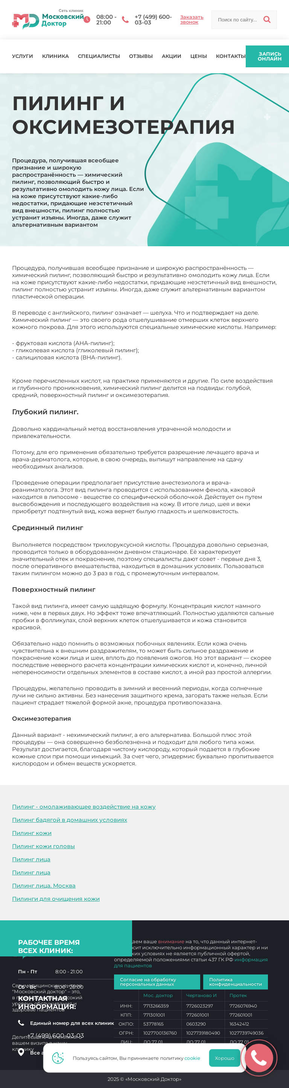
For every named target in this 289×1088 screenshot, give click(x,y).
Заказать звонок (192, 19)
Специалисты (99, 56)
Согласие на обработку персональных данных (148, 982)
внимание (171, 941)
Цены (198, 56)
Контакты (231, 56)
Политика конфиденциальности (235, 982)
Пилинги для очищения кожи (56, 898)
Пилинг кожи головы (43, 846)
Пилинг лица (31, 859)
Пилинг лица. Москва (44, 885)
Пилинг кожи (32, 832)
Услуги (22, 56)
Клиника (55, 56)
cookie (194, 1058)
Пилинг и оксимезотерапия (178, 763)
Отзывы (141, 56)
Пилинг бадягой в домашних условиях (69, 819)
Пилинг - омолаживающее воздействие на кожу (84, 806)
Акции (171, 56)
